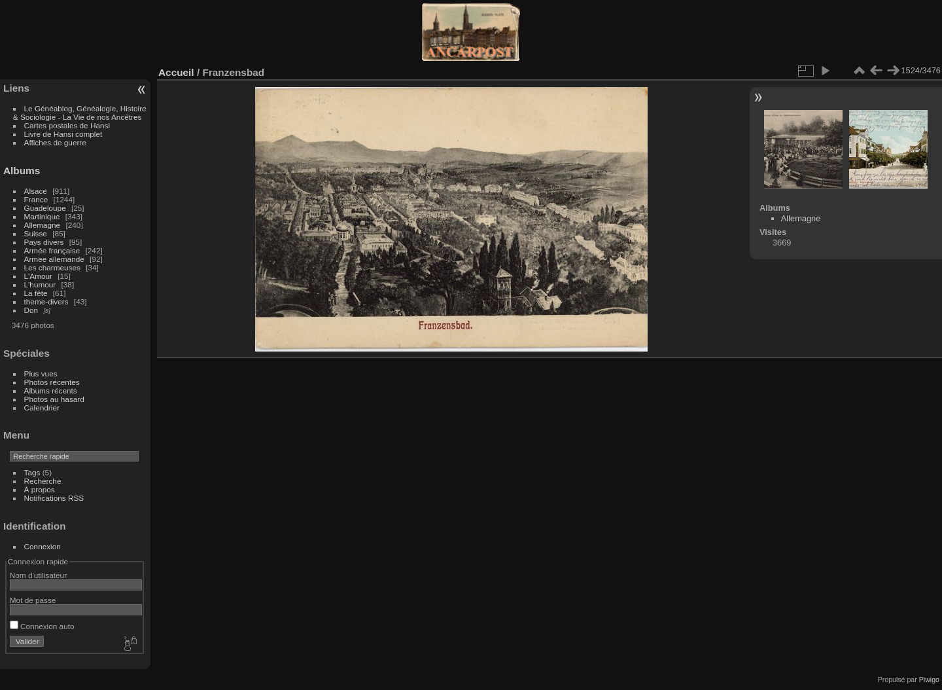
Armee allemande (54, 259)
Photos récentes (52, 382)
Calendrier (42, 407)
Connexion (42, 546)
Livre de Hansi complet (63, 134)
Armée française (52, 250)
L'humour (40, 284)
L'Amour (38, 276)
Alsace (35, 191)
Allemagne (42, 225)
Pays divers (44, 242)
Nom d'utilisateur (38, 575)
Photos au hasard (54, 399)
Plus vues (41, 373)
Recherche (42, 481)
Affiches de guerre (55, 142)
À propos (39, 489)
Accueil (176, 72)
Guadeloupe (45, 208)
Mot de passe (33, 600)
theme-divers (46, 301)
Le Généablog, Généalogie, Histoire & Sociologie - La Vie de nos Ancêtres (80, 112)
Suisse (35, 233)
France (36, 199)
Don (31, 310)
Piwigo (929, 679)
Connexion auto (42, 626)
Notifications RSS (54, 498)
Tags (32, 472)
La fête (36, 293)
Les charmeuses (52, 267)
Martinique (42, 216)
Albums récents (50, 390)
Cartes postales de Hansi (67, 125)
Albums (21, 170)
